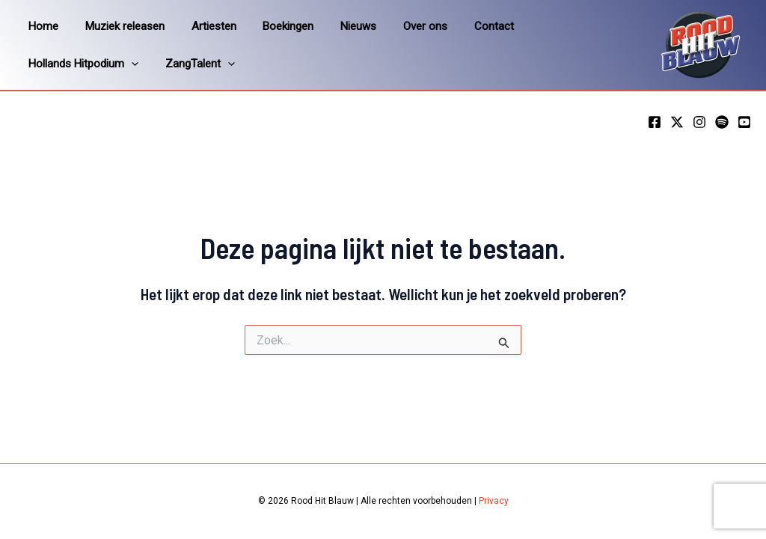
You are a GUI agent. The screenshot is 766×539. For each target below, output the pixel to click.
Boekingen (273, 26)
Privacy (494, 501)
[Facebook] (654, 122)
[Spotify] (722, 122)
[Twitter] (677, 122)
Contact (465, 26)
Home (41, 26)
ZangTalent (61, 63)
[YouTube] (744, 122)
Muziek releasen (118, 26)
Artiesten (202, 26)
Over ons (401, 26)
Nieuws (339, 26)
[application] (611, 26)
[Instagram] (699, 122)
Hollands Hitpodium (563, 26)
